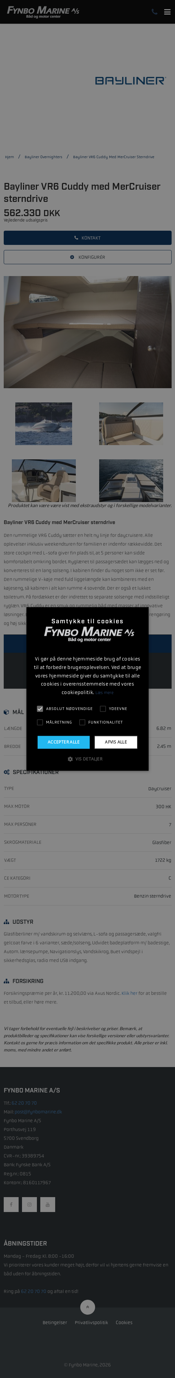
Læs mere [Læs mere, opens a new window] (104, 692)
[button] (87, 759)
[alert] (87, 689)
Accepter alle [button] (64, 742)
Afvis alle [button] (116, 742)
